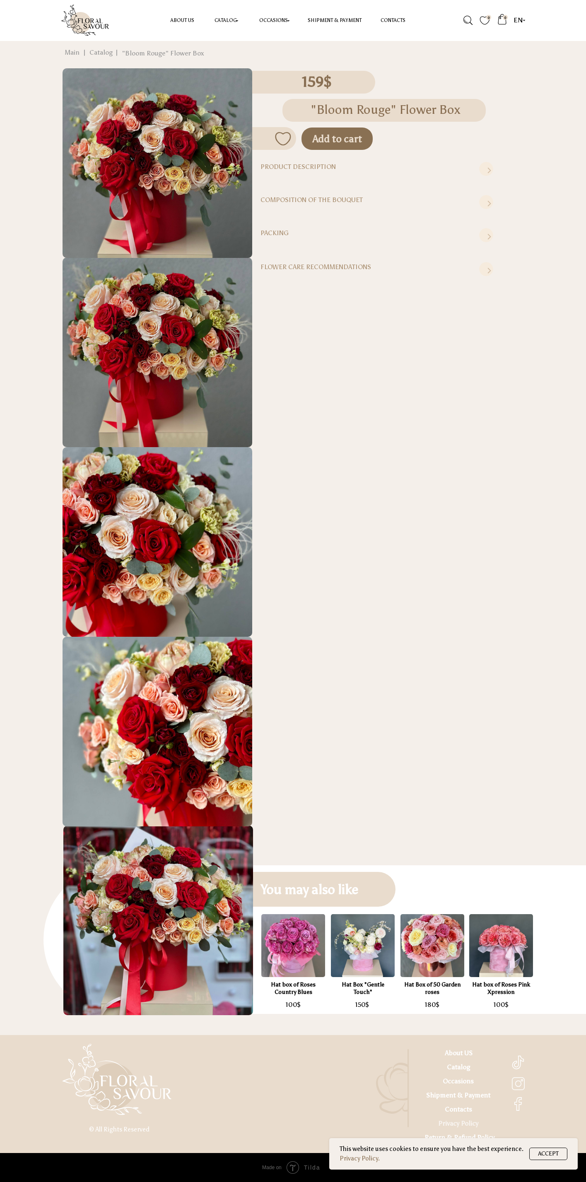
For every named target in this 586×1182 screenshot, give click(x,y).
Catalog (226, 20)
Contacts (393, 20)
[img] (467, 20)
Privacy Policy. (360, 1158)
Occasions (458, 1081)
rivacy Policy (460, 1123)
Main (72, 52)
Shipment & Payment (335, 20)
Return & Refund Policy (459, 1137)
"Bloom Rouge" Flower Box (163, 53)
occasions (273, 20)
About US (182, 20)
